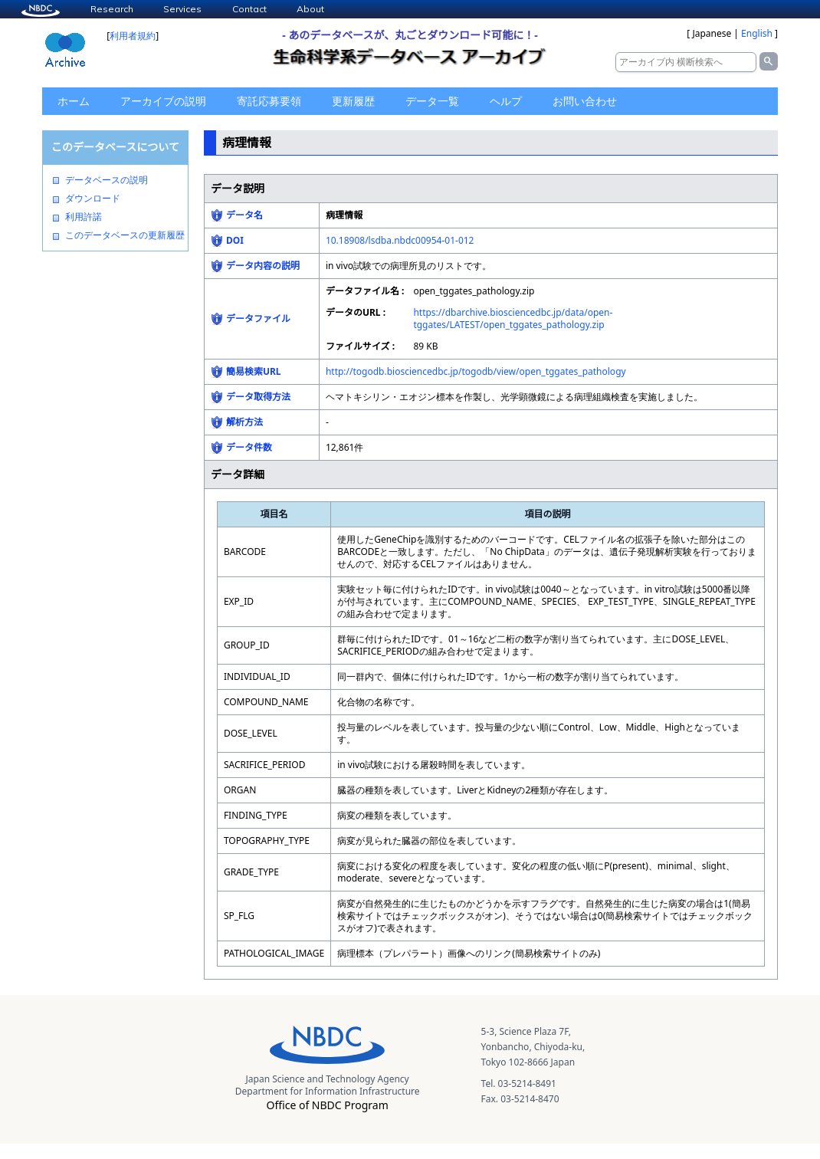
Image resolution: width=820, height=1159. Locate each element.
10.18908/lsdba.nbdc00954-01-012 (400, 240)
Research (111, 9)
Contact (249, 9)
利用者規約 (133, 35)
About (310, 9)
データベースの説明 (106, 180)
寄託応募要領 (269, 101)
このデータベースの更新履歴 (125, 235)
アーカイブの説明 (163, 101)
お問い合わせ (585, 101)
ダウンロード (92, 198)
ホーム (73, 101)
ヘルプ (506, 101)
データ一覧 (432, 101)
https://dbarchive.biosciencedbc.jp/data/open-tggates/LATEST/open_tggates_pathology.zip (512, 318)
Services (182, 9)
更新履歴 (353, 101)
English (756, 33)
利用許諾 (83, 217)
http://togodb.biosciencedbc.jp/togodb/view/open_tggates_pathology (476, 371)
